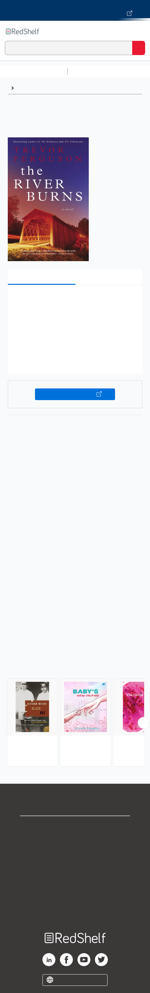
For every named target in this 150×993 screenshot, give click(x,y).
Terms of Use (75, 869)
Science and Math (127, 71)
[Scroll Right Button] (143, 723)
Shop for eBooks (75, 826)
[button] (74, 300)
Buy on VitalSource (75, 394)
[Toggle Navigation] (138, 31)
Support (75, 840)
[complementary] (75, 711)
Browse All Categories (33, 71)
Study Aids (87, 71)
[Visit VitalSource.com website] (75, 10)
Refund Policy (75, 883)
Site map (75, 912)
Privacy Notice (75, 855)
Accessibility (75, 898)
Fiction (25, 88)
